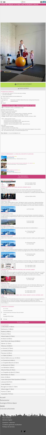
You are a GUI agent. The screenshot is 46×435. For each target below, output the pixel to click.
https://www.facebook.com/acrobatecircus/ (12, 96)
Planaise (3, 353)
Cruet (2, 384)
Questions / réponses (8, 422)
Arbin (2, 377)
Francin (3, 391)
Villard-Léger (5, 389)
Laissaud (3, 382)
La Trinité (4, 351)
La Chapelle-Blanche (7, 363)
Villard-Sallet (5, 336)
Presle (3, 334)
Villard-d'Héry (5, 370)
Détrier (3, 343)
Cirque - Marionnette (18, 106)
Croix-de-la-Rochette (7, 310)
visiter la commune (23, 322)
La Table (3, 355)
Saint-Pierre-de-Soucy (7, 341)
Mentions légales (7, 420)
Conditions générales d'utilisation (12, 424)
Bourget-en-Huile (6, 387)
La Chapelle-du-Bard (7, 372)
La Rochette (4, 327)
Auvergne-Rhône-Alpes (8, 316)
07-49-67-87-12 (6, 98)
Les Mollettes (5, 367)
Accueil (2, 397)
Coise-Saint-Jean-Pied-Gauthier (10, 379)
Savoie (4, 314)
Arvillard (3, 339)
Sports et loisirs (30, 106)
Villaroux (3, 346)
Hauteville (4, 394)
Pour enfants (6, 106)
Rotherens (4, 329)
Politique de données (8, 427)
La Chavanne (5, 360)
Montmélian (5, 375)
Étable (3, 331)
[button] (23, 85)
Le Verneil (4, 348)
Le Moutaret (5, 365)
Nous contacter (6, 418)
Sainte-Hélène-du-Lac (7, 358)
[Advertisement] (23, 13)
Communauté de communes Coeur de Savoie (13, 312)
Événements (4, 400)
